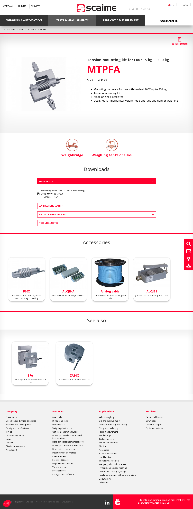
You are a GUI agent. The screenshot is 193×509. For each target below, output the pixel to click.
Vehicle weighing (106, 417)
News (8, 439)
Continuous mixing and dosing (113, 424)
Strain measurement (108, 453)
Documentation (179, 44)
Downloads (151, 421)
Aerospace (104, 450)
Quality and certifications (17, 428)
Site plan (29, 502)
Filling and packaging (108, 428)
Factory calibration (154, 417)
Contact (9, 442)
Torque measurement (109, 460)
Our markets (169, 20)
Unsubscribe (67, 502)
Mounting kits (58, 424)
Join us (9, 431)
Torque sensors (59, 467)
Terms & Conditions (15, 435)
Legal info (19, 502)
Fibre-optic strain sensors (64, 449)
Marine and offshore (108, 442)
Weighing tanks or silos (112, 148)
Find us (22, 6)
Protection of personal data (48, 502)
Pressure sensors (60, 460)
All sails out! (11, 450)
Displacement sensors (62, 463)
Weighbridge (72, 148)
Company (8, 6)
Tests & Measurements (72, 20)
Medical (102, 446)
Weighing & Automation (24, 20)
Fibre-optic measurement (120, 20)
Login (185, 5)
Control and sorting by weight (113, 471)
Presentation (12, 417)
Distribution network (15, 446)
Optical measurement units (64, 431)
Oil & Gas (103, 482)
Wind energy (105, 435)
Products (58, 411)
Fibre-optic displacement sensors (67, 441)
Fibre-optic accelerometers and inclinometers (67, 437)
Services (35, 6)
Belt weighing (105, 478)
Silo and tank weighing (109, 421)
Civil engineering (106, 439)
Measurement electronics (64, 452)
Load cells (57, 417)
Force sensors (58, 470)
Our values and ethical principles (21, 421)
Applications (106, 411)
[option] (44, 84)
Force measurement (108, 431)
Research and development (18, 424)
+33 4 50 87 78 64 (138, 9)
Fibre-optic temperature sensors (67, 445)
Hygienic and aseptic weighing (113, 468)
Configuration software (63, 474)
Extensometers (59, 456)
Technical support (154, 424)
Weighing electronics (62, 428)
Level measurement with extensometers (117, 475)
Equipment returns (154, 428)
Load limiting (105, 457)
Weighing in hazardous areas (112, 464)
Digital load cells (60, 421)
